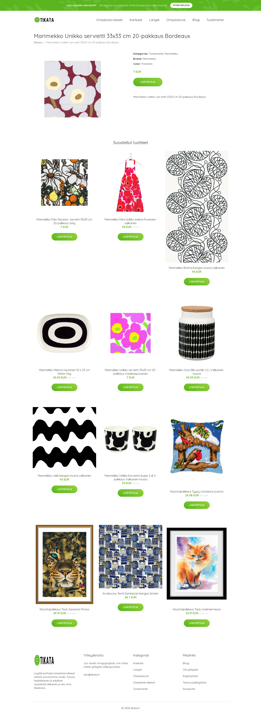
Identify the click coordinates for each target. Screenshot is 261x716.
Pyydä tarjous (181, 5)
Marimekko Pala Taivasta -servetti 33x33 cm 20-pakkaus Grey (64, 223)
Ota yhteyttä (190, 671)
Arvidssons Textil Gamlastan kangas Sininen (130, 595)
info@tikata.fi (92, 676)
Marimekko (171, 55)
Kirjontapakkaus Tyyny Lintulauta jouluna (196, 493)
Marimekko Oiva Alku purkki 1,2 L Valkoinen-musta (196, 373)
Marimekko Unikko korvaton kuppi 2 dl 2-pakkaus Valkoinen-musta (130, 479)
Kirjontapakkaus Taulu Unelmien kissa (197, 611)
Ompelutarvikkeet (109, 21)
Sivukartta (189, 691)
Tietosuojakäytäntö (195, 684)
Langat (154, 21)
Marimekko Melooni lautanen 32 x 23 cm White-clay (64, 373)
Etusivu (38, 44)
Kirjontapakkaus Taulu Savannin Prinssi (64, 611)
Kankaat (136, 21)
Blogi (196, 21)
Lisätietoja (147, 83)
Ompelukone (175, 21)
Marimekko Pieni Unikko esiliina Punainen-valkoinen (131, 223)
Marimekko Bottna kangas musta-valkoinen (197, 270)
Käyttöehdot (190, 678)
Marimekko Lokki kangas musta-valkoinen (64, 477)
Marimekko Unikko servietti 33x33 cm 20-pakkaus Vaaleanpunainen (130, 373)
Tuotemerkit (215, 21)
